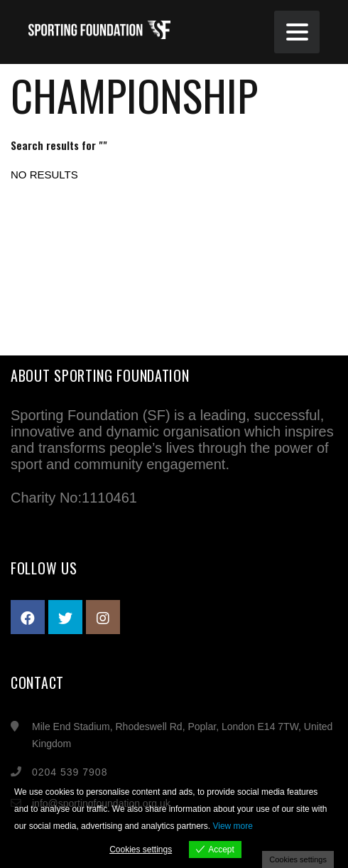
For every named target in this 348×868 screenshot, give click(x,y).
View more (232, 826)
